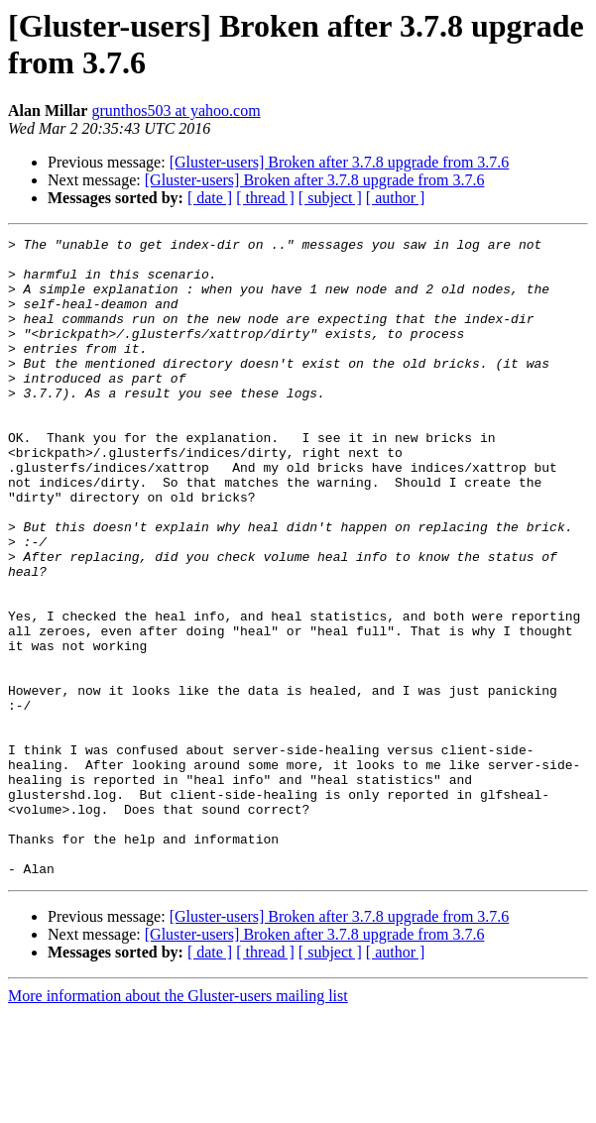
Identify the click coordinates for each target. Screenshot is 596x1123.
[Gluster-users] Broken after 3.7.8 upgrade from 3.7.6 (340, 162)
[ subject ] (330, 197)
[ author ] (395, 197)
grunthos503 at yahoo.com (175, 110)
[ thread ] (265, 197)
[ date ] (209, 197)
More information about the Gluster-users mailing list (178, 1105)
